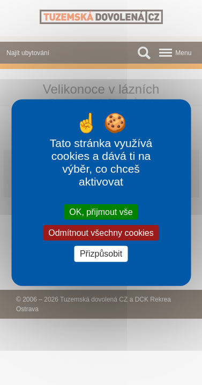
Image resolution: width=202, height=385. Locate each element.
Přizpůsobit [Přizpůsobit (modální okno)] (101, 253)
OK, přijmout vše (100, 212)
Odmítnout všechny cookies (101, 232)
